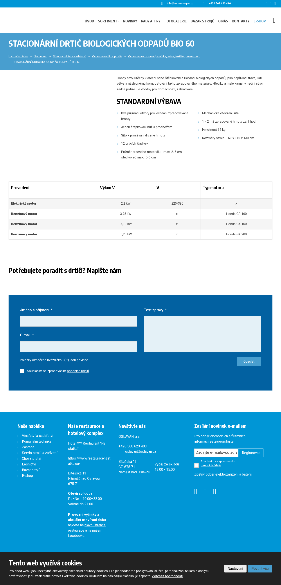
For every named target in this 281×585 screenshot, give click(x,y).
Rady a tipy (150, 21)
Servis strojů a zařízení (39, 453)
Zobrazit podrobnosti (167, 576)
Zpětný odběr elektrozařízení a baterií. (223, 474)
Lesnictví (29, 464)
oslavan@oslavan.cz (140, 451)
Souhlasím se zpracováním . (58, 371)
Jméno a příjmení (36, 310)
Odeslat (248, 361)
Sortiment (107, 21)
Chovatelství (31, 458)
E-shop (260, 21)
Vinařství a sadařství (37, 436)
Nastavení (235, 569)
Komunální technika (36, 441)
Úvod (89, 21)
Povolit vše (260, 569)
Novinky (130, 21)
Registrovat (251, 453)
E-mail (27, 335)
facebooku (76, 536)
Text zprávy (155, 310)
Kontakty (241, 21)
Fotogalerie (175, 21)
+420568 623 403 (133, 446)
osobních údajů (78, 371)
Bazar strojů (202, 21)
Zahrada (28, 447)
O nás (223, 21)
